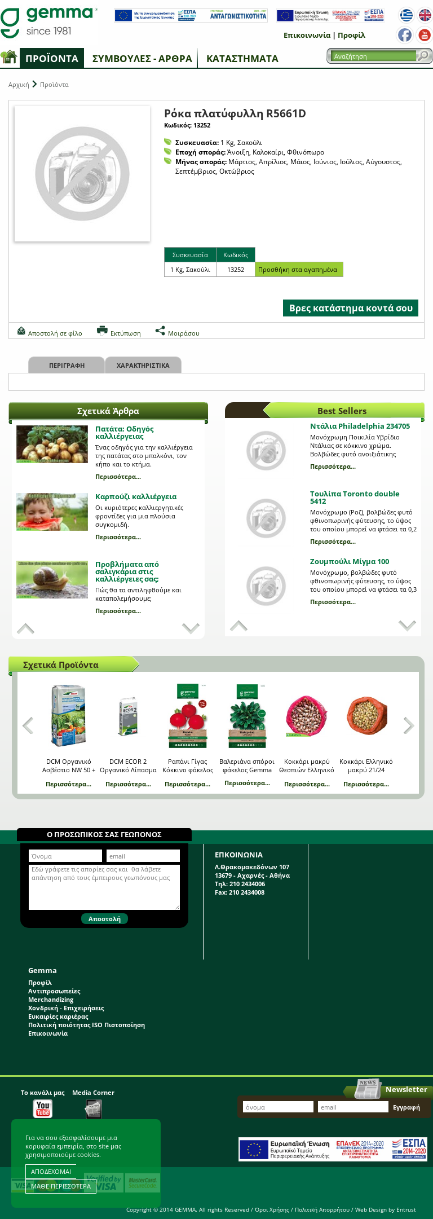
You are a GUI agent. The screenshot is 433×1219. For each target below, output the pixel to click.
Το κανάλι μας (42, 1103)
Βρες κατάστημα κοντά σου (351, 308)
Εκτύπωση (126, 333)
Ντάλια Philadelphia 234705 (360, 426)
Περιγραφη (67, 365)
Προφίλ (351, 35)
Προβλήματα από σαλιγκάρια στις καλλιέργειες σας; (127, 571)
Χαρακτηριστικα (143, 365)
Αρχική (18, 84)
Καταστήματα (242, 58)
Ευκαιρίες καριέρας (58, 1016)
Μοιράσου (184, 333)
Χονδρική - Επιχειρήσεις (66, 1008)
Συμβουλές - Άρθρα (142, 58)
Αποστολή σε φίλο (55, 333)
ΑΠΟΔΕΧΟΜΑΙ (51, 1171)
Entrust (406, 1209)
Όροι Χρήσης (272, 1209)
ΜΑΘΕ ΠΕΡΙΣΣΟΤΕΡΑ (61, 1186)
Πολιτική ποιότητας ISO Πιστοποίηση (86, 1024)
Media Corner (93, 1103)
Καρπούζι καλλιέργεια (135, 496)
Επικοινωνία (307, 35)
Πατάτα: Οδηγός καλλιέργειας (124, 432)
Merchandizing (50, 999)
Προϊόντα (51, 58)
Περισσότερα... (118, 476)
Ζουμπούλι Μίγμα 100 (349, 561)
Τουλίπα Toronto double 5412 (355, 497)
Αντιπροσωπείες (54, 991)
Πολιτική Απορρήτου (322, 1209)
